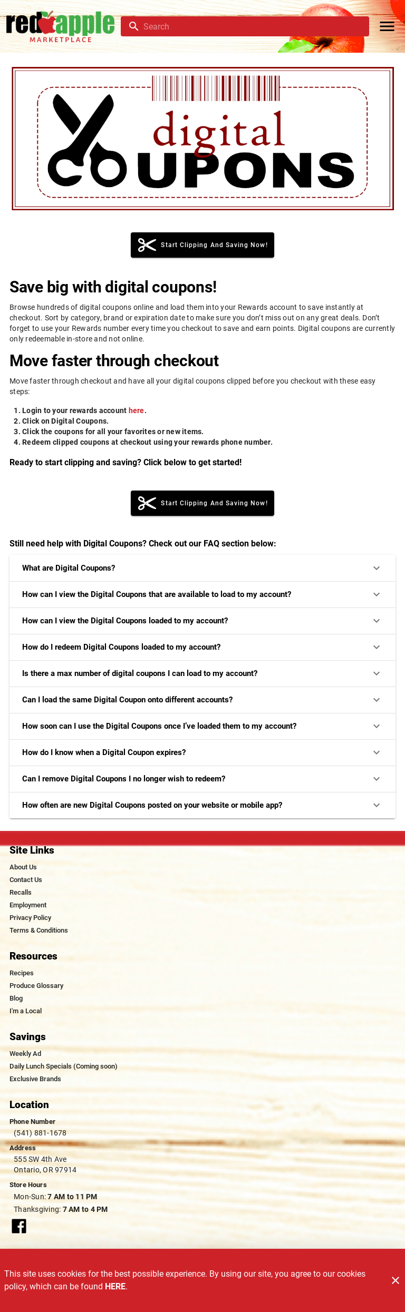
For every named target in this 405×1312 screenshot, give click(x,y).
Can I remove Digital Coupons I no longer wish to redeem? (202, 778)
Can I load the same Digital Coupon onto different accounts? (202, 699)
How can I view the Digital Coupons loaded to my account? (202, 620)
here (136, 410)
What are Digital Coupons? (202, 568)
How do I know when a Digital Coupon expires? (202, 752)
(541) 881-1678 (40, 1133)
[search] (252, 26)
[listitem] (23, 867)
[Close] (395, 1280)
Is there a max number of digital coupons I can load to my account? (202, 673)
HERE (115, 1286)
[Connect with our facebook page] (18, 1225)
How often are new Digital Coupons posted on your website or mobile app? (202, 805)
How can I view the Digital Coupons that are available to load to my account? (202, 594)
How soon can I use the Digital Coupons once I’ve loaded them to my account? (202, 726)
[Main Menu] (387, 26)
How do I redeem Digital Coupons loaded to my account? (202, 647)
